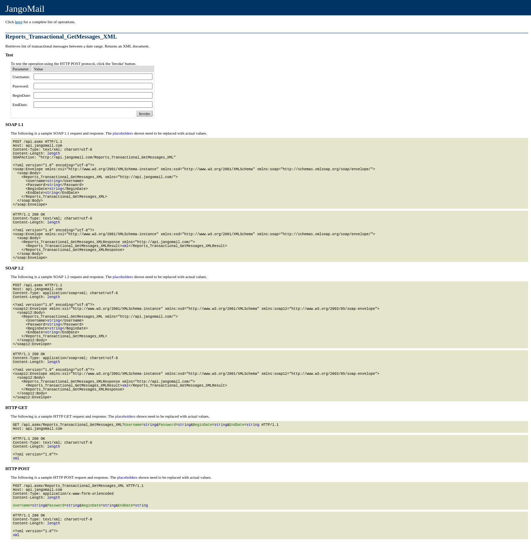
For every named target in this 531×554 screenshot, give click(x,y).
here (18, 22)
